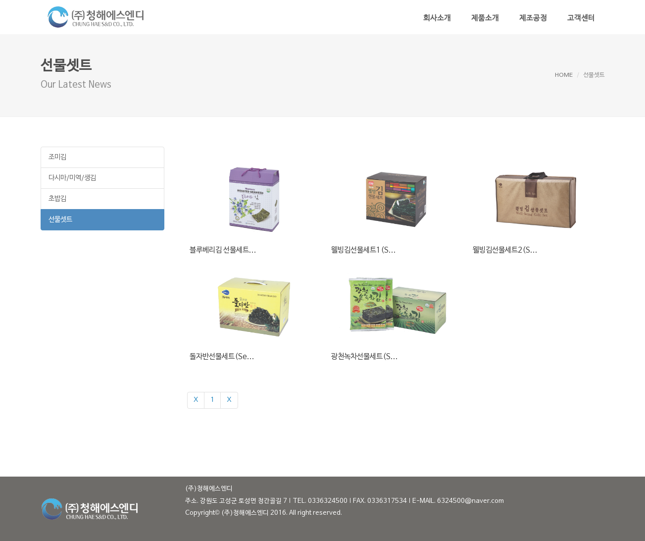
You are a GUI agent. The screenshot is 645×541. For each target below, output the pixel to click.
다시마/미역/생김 (72, 178)
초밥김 (57, 199)
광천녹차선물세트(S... (364, 357)
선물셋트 (60, 219)
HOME (564, 75)
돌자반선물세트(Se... (222, 357)
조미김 (57, 157)
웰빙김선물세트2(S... (505, 250)
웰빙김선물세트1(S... (363, 250)
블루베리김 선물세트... (223, 250)
